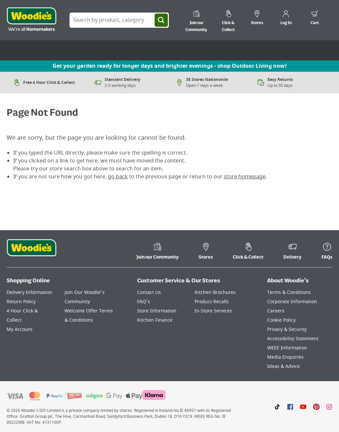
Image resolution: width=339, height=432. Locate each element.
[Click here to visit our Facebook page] (290, 407)
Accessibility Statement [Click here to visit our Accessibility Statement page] (292, 338)
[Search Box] (119, 20)
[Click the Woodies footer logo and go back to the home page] (31, 252)
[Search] (161, 20)
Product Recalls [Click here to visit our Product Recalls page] (212, 301)
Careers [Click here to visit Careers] (275, 310)
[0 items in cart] (315, 18)
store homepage (245, 177)
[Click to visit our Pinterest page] (316, 407)
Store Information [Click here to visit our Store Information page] (156, 310)
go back (118, 177)
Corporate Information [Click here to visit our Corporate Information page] (292, 301)
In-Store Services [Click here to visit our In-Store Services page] (213, 310)
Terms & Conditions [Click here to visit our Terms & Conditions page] (289, 292)
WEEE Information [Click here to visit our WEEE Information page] (287, 347)
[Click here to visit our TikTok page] (277, 407)
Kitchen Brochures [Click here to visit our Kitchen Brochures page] (215, 292)
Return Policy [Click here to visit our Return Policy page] (21, 301)
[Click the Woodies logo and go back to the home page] (31, 20)
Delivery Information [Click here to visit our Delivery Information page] (29, 292)
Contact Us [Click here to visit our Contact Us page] (149, 292)
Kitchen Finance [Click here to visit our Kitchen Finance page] (154, 320)
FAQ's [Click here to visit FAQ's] (143, 301)
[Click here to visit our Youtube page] (303, 407)
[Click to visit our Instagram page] (329, 407)
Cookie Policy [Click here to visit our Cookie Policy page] (281, 320)
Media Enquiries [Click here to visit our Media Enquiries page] (285, 357)
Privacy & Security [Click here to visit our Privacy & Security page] (287, 329)
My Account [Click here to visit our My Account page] (19, 329)
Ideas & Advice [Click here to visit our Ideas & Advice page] (283, 366)
